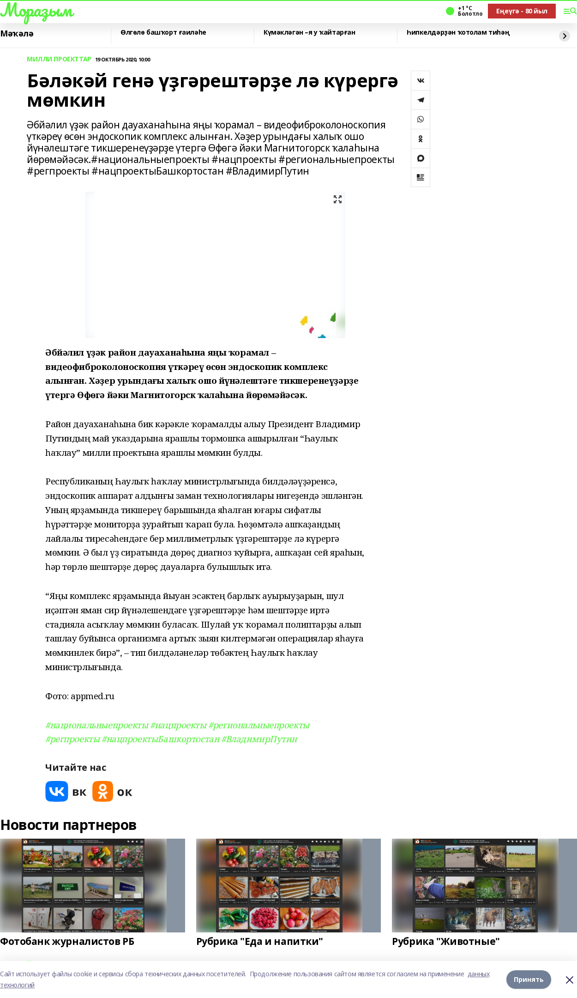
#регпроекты (72, 738)
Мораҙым (36, 9)
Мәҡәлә (16, 34)
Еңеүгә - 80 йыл (521, 10)
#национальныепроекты (96, 725)
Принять (529, 979)
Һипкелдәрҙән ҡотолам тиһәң (458, 32)
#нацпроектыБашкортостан (160, 738)
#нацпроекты (178, 725)
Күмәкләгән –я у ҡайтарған (309, 32)
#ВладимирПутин (259, 738)
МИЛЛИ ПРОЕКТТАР (59, 59)
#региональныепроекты (258, 725)
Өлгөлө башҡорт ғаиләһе (163, 32)
